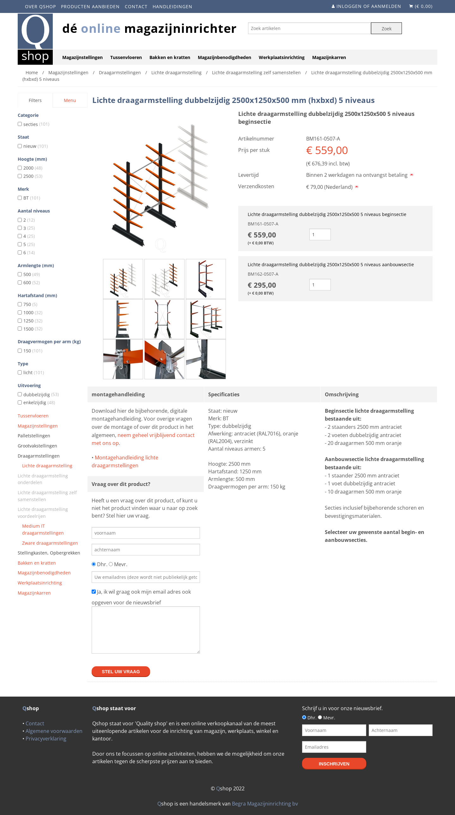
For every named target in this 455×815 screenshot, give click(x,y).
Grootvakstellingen (37, 446)
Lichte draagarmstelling (47, 466)
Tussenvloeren (126, 57)
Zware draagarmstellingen (50, 543)
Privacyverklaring (46, 738)
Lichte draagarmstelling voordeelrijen (43, 512)
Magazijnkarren (329, 57)
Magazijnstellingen (82, 57)
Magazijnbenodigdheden (224, 57)
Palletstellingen (34, 436)
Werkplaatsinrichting (282, 57)
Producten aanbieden (90, 6)
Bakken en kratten (169, 57)
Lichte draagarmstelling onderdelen (43, 479)
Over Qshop (40, 6)
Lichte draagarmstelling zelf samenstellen (47, 495)
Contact (136, 6)
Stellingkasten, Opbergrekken (49, 553)
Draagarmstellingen (39, 456)
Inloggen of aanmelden (369, 6)
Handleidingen (172, 6)
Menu (70, 100)
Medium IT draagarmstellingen (43, 529)
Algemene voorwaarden (54, 731)
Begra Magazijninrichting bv (265, 803)
